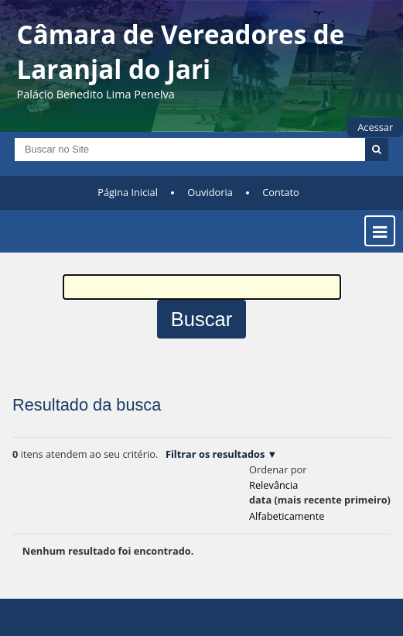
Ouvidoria (210, 192)
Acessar (375, 127)
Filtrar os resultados (215, 454)
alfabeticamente (286, 516)
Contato (280, 192)
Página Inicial (127, 192)
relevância (273, 485)
